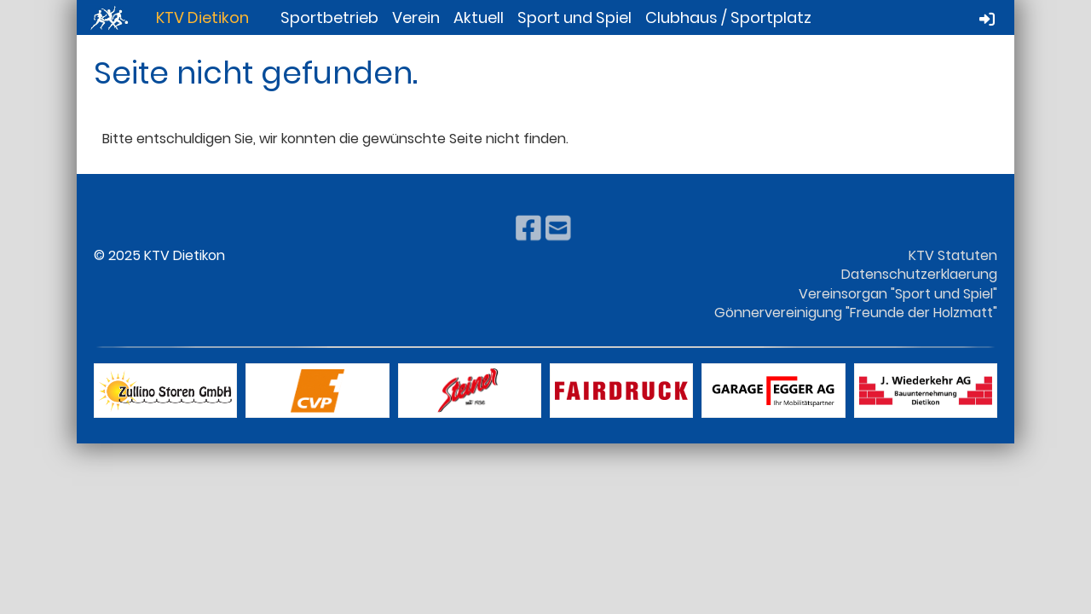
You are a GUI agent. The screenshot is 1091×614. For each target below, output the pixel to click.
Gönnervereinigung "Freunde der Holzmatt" (855, 312)
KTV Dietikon (202, 17)
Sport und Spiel (574, 17)
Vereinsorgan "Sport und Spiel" (898, 294)
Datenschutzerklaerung (919, 274)
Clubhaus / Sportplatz (728, 17)
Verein (416, 17)
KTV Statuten (953, 255)
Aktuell (478, 17)
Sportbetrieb (329, 17)
